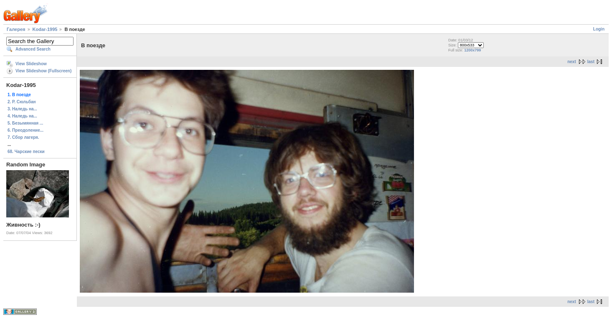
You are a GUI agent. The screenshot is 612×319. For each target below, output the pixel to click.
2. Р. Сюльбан (22, 102)
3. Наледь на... (22, 109)
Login (598, 29)
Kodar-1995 (45, 29)
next (571, 61)
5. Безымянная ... (25, 123)
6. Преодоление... (25, 130)
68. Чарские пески (26, 151)
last (590, 61)
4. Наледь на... (22, 116)
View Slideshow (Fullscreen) (43, 71)
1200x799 (472, 50)
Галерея (16, 29)
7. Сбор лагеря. (23, 137)
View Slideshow (31, 63)
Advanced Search (33, 49)
